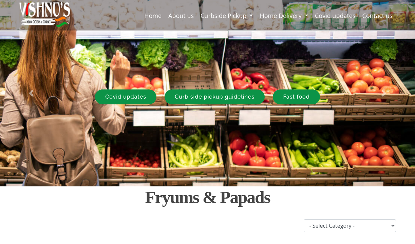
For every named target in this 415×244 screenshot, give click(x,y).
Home (154, 15)
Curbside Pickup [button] (224, 16)
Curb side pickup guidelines (214, 97)
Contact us (377, 16)
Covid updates (335, 16)
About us (181, 16)
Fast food (296, 97)
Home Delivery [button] (281, 16)
